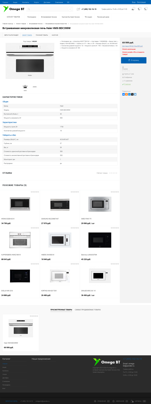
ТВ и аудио (88, 17)
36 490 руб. (87, 289)
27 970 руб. (46, 217)
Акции (15, 2)
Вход (133, 2)
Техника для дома (103, 17)
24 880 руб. (6, 289)
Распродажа (31, 17)
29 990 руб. (87, 217)
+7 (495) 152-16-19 (89, 9)
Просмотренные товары (61, 304)
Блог (3, 382)
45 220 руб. (86, 253)
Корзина (138, 401)
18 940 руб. (46, 253)
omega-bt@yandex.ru (129, 359)
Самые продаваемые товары (88, 304)
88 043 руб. (6, 253)
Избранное (120, 401)
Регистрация (141, 2)
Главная (5, 2)
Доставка (47, 2)
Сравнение (102, 401)
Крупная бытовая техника (71, 17)
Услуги (36, 2)
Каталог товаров (13, 17)
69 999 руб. (128, 42)
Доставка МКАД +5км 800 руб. (132, 46)
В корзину (134, 60)
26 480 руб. (46, 289)
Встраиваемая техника (49, 17)
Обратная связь (10, 401)
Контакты (25, 2)
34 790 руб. (6, 217)
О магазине (59, 2)
